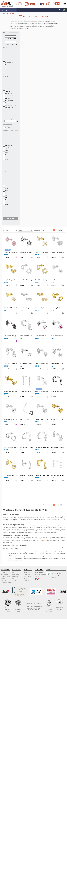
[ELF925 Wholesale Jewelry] (7, 4)
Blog (13, 578)
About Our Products (5, 576)
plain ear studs (11, 516)
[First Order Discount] (56, 4)
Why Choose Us (4, 574)
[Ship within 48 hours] (48, 4)
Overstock (36, 10)
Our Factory (4, 580)
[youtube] (38, 579)
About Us (3, 572)
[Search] (38, 4)
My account (15, 576)
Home (3, 13)
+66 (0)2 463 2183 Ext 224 (41, 574)
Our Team (3, 578)
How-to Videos (27, 572)
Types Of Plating (27, 576)
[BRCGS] (51, 591)
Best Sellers (29, 10)
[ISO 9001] (35, 591)
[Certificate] (19, 591)
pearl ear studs (44, 540)
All (32, 4)
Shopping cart (15, 574)
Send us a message (39, 572)
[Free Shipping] (19, 4)
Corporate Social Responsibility (8, 582)
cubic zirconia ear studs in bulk (38, 547)
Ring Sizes (26, 578)
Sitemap (14, 580)
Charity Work (26, 580)
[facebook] (36, 579)
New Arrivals (22, 10)
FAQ (13, 572)
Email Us (37, 576)
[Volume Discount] (26, 4)
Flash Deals (43, 10)
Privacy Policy (27, 574)
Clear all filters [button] (10, 218)
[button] (8, 10)
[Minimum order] (64, 4)
